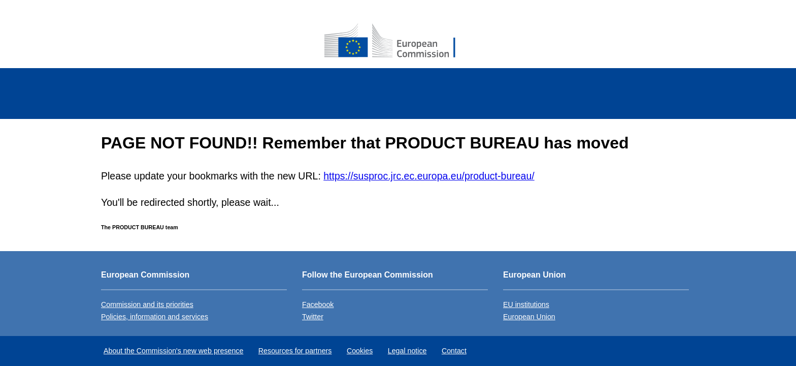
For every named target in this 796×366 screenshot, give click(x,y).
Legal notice (407, 351)
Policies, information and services (154, 317)
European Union (529, 317)
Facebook (318, 304)
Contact (454, 351)
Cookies (360, 351)
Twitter (312, 317)
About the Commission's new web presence (173, 351)
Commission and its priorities (147, 304)
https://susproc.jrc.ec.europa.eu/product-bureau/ (428, 175)
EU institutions (526, 304)
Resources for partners (295, 351)
